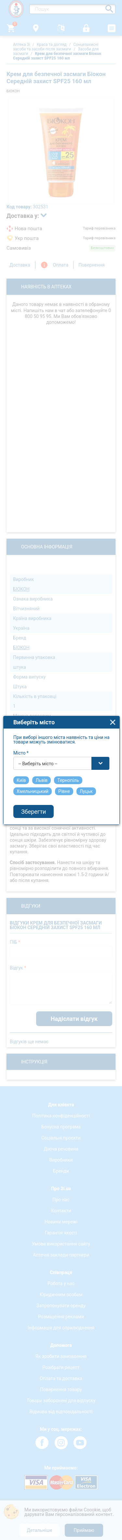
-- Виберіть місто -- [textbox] (38, 736)
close (112, 695)
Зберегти (33, 784)
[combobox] (61, 736)
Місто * (21, 726)
